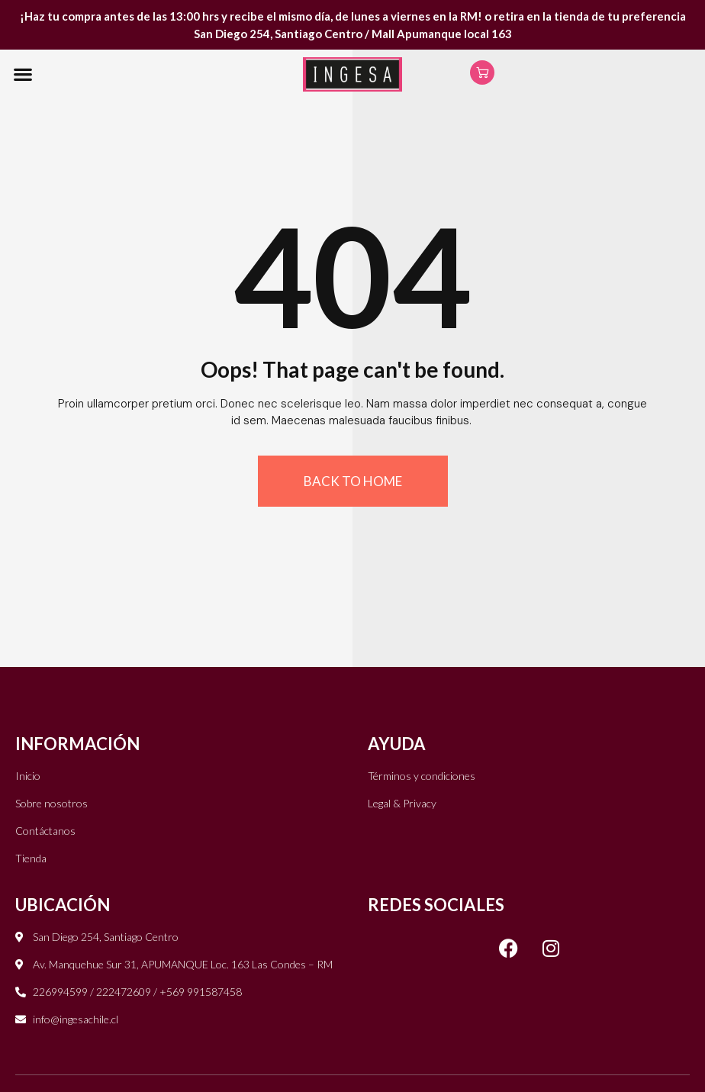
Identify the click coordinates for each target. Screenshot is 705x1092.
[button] (22, 74)
